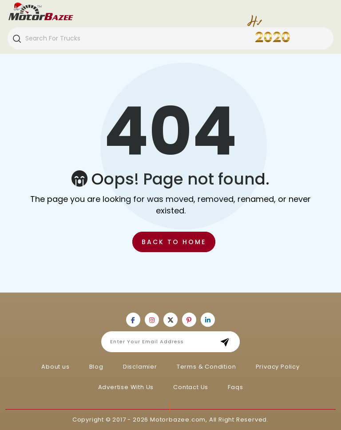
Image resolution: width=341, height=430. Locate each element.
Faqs (235, 387)
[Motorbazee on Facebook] (133, 320)
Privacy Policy (278, 366)
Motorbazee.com (178, 419)
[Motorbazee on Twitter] (170, 320)
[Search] (16, 38)
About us (55, 366)
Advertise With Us (126, 387)
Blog (96, 366)
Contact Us (190, 387)
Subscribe (227, 341)
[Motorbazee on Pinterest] (189, 320)
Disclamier (140, 366)
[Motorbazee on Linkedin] (208, 320)
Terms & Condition (206, 366)
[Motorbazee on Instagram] (152, 320)
